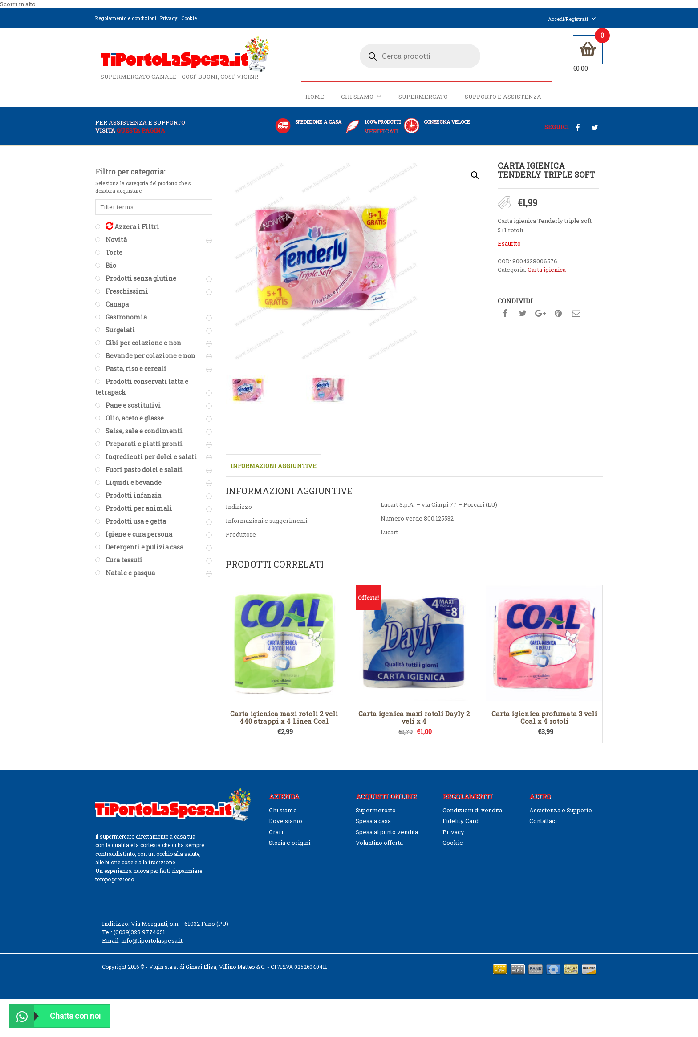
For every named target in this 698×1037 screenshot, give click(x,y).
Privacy (168, 18)
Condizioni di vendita (472, 814)
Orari (276, 836)
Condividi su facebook (505, 318)
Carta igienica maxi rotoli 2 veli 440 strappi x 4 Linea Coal (284, 721)
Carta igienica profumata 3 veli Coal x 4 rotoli (544, 721)
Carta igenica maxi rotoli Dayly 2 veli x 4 (414, 721)
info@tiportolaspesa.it (152, 944)
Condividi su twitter (522, 318)
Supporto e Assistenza (501, 101)
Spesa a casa (373, 825)
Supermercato (421, 101)
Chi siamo (360, 101)
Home (313, 101)
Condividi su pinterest (558, 318)
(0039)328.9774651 (139, 936)
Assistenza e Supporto (560, 814)
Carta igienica (547, 274)
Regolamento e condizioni (125, 18)
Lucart (389, 536)
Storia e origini (289, 847)
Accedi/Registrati (572, 19)
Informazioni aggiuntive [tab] (274, 470)
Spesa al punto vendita (387, 836)
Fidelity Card (460, 825)
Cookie (189, 18)
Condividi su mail (576, 318)
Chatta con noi (55, 1016)
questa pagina (141, 134)
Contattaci (543, 825)
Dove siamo (285, 825)
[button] (475, 180)
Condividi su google (540, 318)
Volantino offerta (379, 847)
